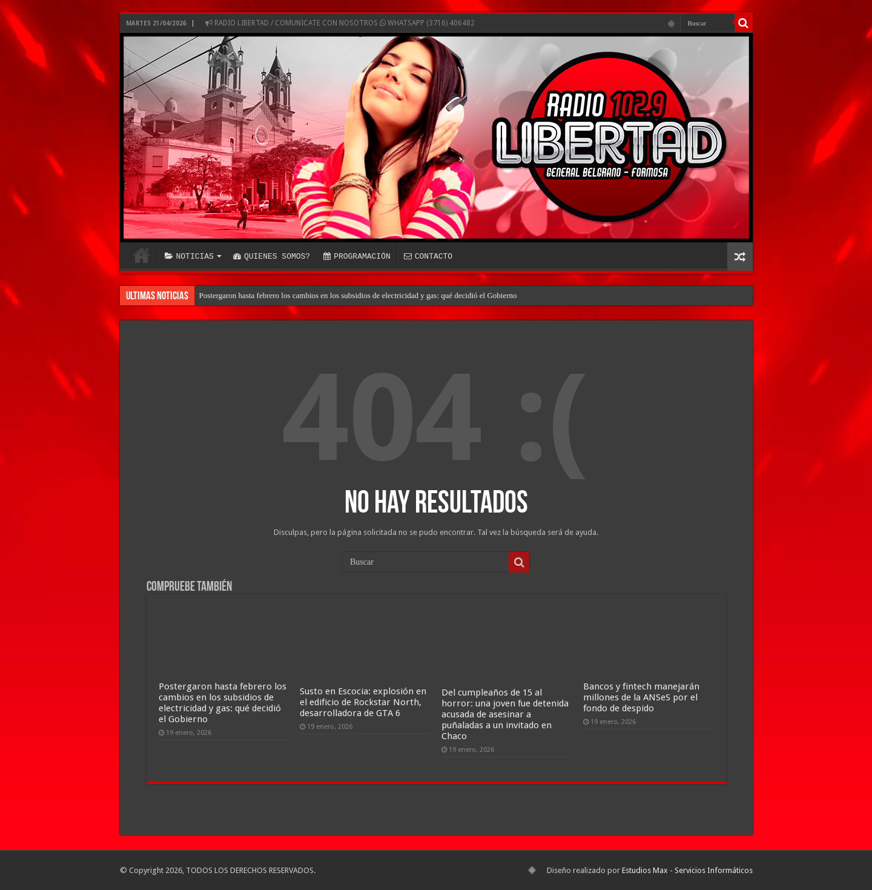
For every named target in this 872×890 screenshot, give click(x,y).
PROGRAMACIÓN (357, 256)
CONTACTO (428, 256)
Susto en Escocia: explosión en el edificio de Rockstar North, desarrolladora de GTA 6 (363, 702)
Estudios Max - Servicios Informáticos (687, 870)
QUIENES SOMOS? (271, 256)
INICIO (141, 255)
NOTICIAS (189, 256)
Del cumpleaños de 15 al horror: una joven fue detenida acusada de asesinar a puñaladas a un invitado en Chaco (505, 714)
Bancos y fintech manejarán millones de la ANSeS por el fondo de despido (641, 697)
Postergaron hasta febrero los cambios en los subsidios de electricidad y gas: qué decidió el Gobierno (358, 295)
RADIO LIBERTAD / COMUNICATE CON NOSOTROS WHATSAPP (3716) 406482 (340, 23)
